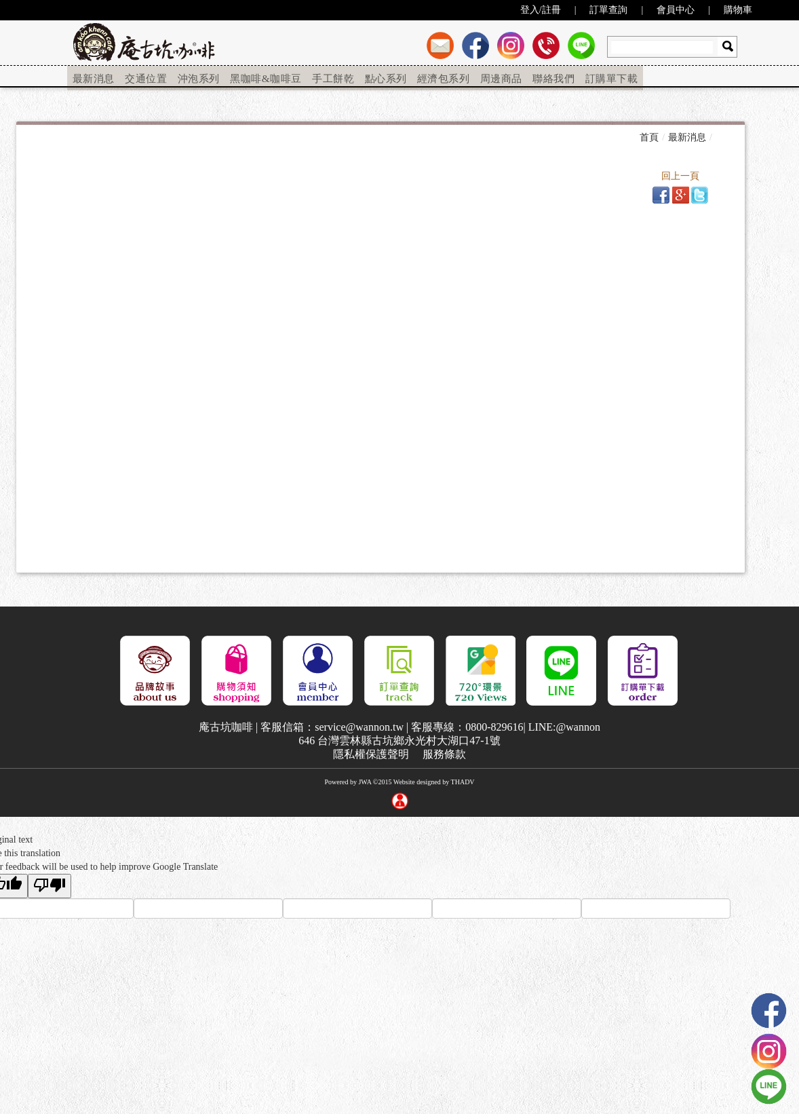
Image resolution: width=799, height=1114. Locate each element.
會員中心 (676, 10)
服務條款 (444, 754)
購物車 (738, 10)
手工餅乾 (332, 77)
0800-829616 (494, 727)
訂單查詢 (608, 10)
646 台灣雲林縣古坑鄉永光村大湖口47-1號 (399, 740)
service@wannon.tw (359, 727)
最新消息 (93, 77)
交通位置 (146, 77)
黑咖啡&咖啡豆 (266, 77)
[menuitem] (93, 77)
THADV (463, 782)
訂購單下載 (612, 77)
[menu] (355, 77)
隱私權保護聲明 (371, 754)
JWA (364, 782)
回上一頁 (680, 176)
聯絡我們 (554, 77)
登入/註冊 (540, 10)
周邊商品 (501, 77)
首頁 (649, 137)
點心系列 (385, 77)
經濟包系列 (443, 77)
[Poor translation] (49, 886)
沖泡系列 (199, 77)
